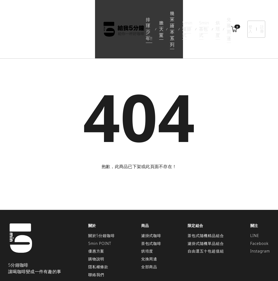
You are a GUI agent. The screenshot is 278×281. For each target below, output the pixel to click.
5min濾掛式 (137, 13)
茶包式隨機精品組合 (206, 204)
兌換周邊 (210, 13)
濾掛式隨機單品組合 (206, 211)
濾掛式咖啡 (151, 204)
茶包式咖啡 (151, 211)
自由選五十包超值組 (206, 219)
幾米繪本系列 (107, 13)
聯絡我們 (96, 243)
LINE (254, 204)
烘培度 (189, 13)
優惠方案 (96, 219)
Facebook (259, 211)
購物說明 (96, 227)
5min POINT (99, 211)
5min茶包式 (165, 13)
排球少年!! (60, 13)
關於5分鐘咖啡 (101, 204)
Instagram (260, 219)
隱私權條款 (98, 235)
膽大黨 (82, 13)
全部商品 (149, 235)
